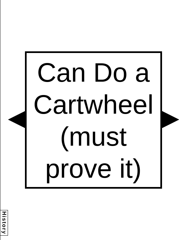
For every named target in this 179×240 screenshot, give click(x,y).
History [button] (4, 222)
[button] (16, 119)
